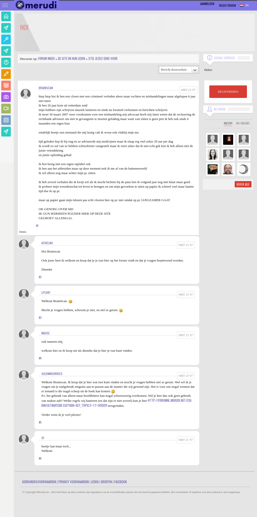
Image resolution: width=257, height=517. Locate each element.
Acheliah (47, 243)
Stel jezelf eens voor (102, 58)
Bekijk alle (243, 184)
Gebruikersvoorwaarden (39, 481)
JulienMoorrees (51, 373)
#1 (37, 226)
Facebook (120, 481)
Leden (94, 481)
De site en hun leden (71, 58)
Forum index (46, 58)
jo (42, 438)
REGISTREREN (228, 91)
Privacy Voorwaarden (73, 481)
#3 (40, 318)
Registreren (227, 5)
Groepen (106, 481)
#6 (40, 458)
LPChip (45, 292)
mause (45, 333)
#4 (40, 358)
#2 (40, 277)
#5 (40, 422)
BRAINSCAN (46, 88)
